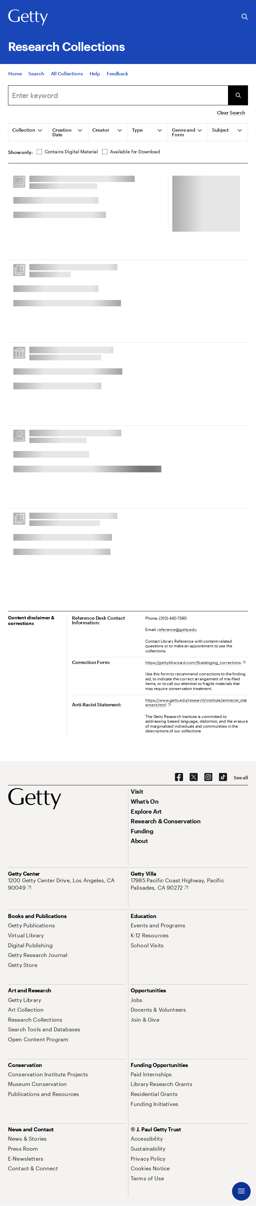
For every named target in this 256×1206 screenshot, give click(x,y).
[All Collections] (67, 75)
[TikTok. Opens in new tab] (223, 777)
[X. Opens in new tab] (194, 777)
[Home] (15, 75)
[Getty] (28, 17)
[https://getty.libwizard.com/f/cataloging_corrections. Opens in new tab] (195, 662)
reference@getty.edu (177, 629)
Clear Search (231, 112)
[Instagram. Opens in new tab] (208, 777)
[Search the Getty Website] (245, 17)
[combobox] (118, 95)
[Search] (36, 75)
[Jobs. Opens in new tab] (137, 1000)
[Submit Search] (238, 95)
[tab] (28, 132)
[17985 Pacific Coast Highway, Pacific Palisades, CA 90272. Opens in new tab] (189, 884)
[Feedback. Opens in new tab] (117, 75)
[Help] (95, 75)
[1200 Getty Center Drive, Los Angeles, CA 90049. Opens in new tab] (66, 884)
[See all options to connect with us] (241, 777)
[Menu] (241, 1191)
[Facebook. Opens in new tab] (179, 777)
